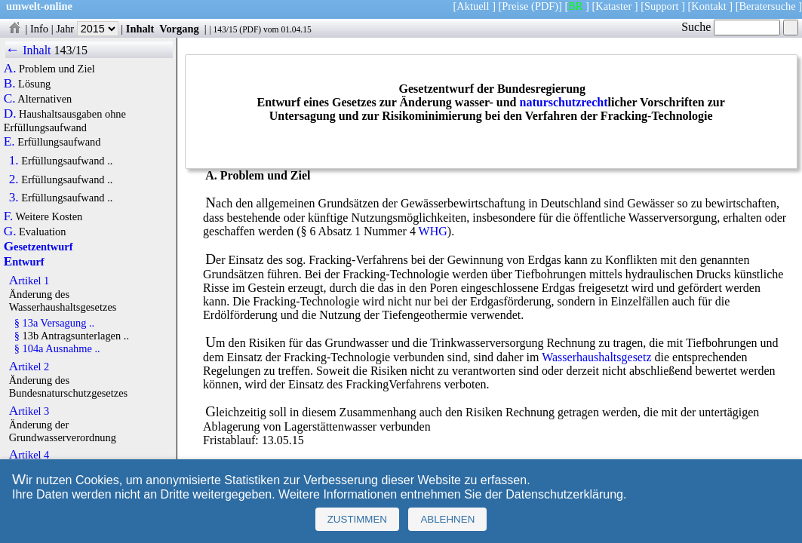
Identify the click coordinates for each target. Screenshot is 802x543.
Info (39, 29)
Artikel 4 (29, 455)
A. (10, 69)
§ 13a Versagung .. (54, 323)
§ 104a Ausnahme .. (57, 348)
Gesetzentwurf (38, 247)
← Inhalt (28, 50)
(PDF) (544, 6)
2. (14, 179)
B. (10, 84)
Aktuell (472, 6)
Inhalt (140, 29)
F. (9, 216)
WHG (433, 231)
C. (10, 99)
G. (10, 231)
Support (661, 6)
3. (14, 198)
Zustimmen (357, 519)
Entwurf (24, 262)
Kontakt (708, 6)
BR (575, 6)
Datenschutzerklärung (564, 494)
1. (14, 161)
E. (9, 142)
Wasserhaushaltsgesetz (596, 357)
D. (10, 114)
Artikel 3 (29, 411)
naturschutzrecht (564, 102)
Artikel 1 (29, 281)
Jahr (87, 29)
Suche (730, 26)
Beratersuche (767, 6)
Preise (515, 6)
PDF (250, 29)
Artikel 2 (29, 366)
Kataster (613, 6)
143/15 (225, 29)
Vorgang (179, 29)
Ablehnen (447, 519)
